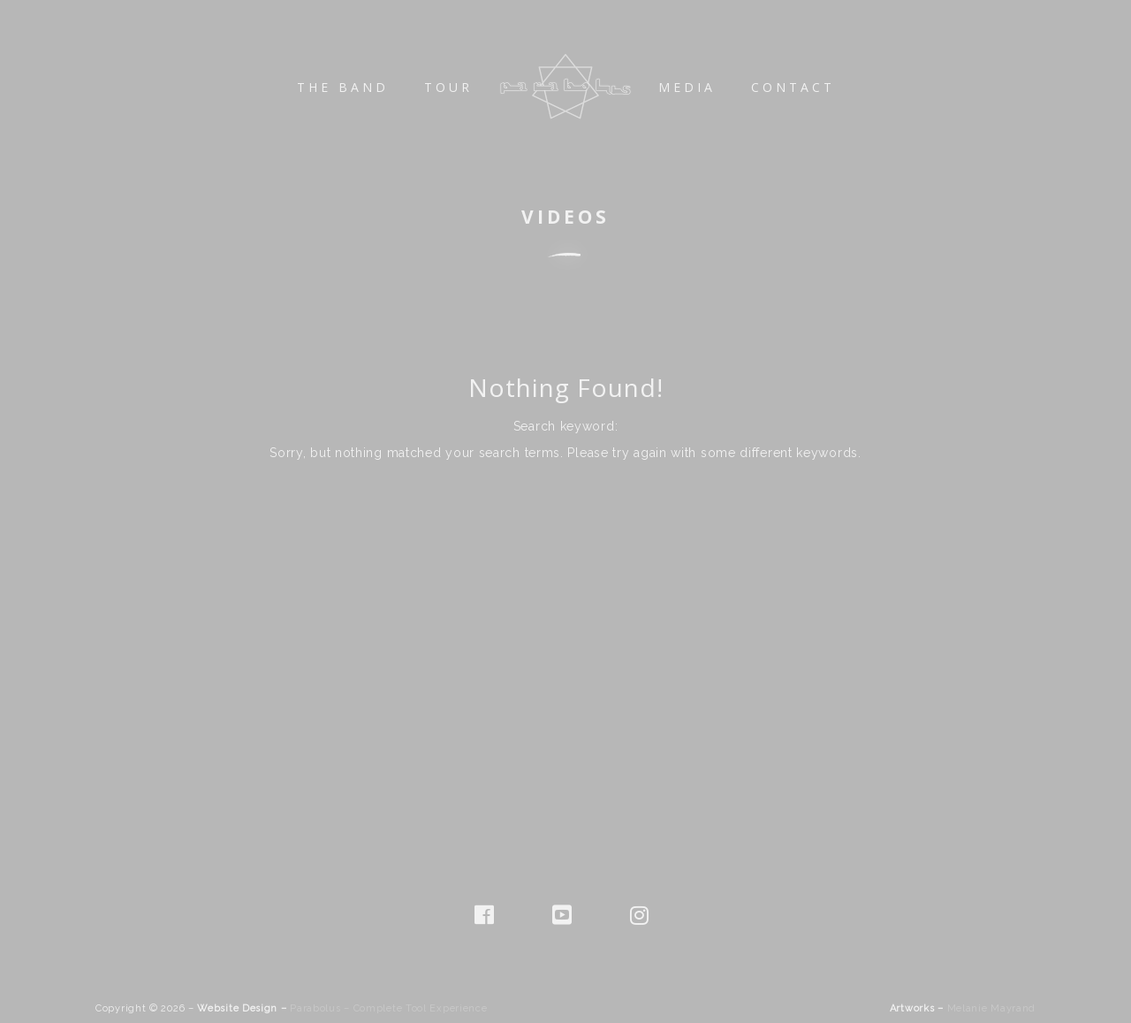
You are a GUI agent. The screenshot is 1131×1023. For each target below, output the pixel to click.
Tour (448, 87)
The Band (343, 87)
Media (687, 87)
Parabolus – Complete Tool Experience (388, 1008)
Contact (793, 87)
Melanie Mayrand (991, 1008)
